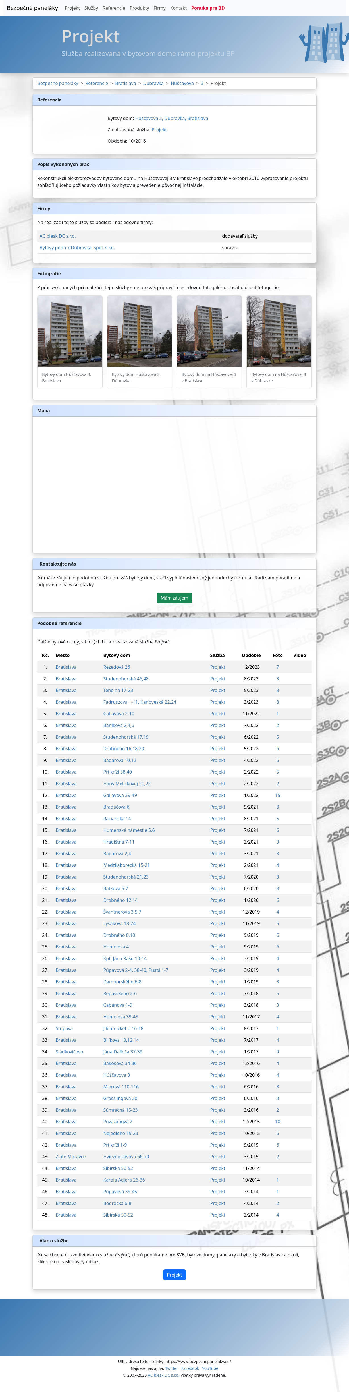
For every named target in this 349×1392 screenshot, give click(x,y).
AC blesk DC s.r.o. (58, 236)
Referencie (114, 8)
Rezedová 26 (116, 667)
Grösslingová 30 (120, 1098)
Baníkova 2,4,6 (118, 725)
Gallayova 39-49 (120, 795)
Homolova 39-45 (120, 1017)
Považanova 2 (117, 1121)
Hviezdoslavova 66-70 (126, 1156)
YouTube (210, 1368)
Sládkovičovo (69, 1052)
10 (277, 1121)
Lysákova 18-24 (119, 923)
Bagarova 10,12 (119, 760)
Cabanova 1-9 (117, 1005)
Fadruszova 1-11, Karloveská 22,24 (139, 702)
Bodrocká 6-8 (117, 1203)
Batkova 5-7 (115, 888)
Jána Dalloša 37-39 (122, 1052)
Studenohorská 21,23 (125, 877)
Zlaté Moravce (71, 1156)
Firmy (159, 8)
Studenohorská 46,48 (125, 679)
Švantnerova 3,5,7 (122, 912)
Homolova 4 (116, 947)
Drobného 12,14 (120, 900)
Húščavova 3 (116, 1075)
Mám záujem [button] (174, 598)
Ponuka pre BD (208, 8)
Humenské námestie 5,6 (129, 830)
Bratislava (125, 83)
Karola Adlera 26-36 (124, 1180)
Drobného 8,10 (119, 935)
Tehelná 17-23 (118, 690)
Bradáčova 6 (116, 807)
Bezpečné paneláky (32, 8)
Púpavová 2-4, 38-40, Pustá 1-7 (135, 970)
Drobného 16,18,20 (123, 748)
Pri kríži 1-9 (115, 1145)
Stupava (64, 1028)
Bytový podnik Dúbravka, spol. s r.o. (77, 248)
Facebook (190, 1368)
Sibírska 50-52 (118, 1168)
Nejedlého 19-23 (120, 1133)
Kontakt (178, 8)
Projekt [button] (174, 1275)
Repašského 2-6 (120, 993)
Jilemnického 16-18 (123, 1028)
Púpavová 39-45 (120, 1191)
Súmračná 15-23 (120, 1110)
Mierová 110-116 (121, 1087)
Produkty (139, 8)
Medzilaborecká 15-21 (126, 865)
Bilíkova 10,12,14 (121, 1040)
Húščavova (182, 83)
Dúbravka (153, 83)
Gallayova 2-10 (118, 713)
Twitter (171, 1368)
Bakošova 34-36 (120, 1063)
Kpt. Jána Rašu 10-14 (125, 958)
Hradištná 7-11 (118, 842)
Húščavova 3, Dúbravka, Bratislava (171, 118)
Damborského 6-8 (122, 982)
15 (277, 795)
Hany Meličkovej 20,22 (127, 783)
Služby (91, 8)
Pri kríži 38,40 (117, 772)
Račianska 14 (117, 818)
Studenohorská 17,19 (125, 737)
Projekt (72, 8)
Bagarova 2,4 (117, 853)
